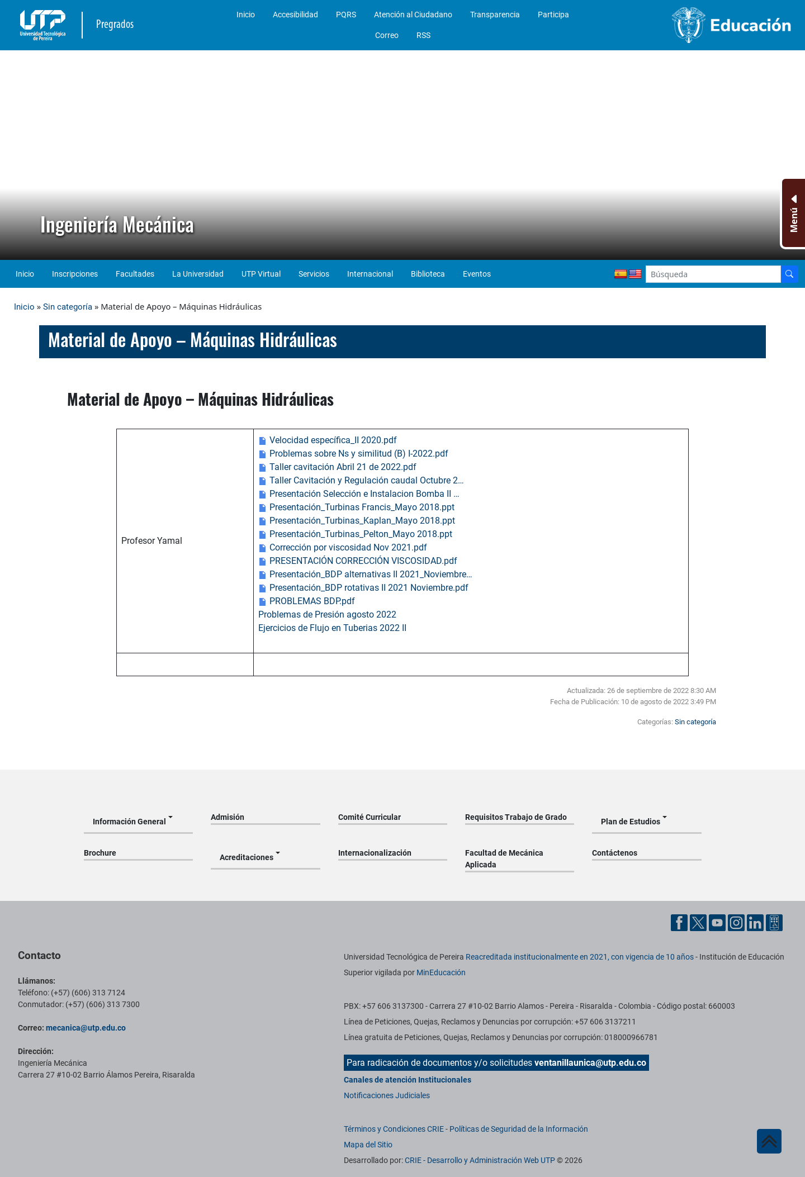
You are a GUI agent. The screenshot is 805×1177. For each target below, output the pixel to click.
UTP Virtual (261, 273)
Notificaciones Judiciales (387, 1095)
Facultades (135, 273)
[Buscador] (789, 274)
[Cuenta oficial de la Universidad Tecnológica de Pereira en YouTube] (718, 922)
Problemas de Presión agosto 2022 (327, 614)
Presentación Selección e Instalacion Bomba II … (359, 493)
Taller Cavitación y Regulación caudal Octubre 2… (361, 480)
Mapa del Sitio (368, 1144)
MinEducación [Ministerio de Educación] (441, 972)
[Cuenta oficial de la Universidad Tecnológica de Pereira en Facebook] (680, 922)
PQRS (346, 14)
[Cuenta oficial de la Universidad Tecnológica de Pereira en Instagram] (737, 922)
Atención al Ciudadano (413, 14)
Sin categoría (67, 307)
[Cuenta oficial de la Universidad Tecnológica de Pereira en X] (699, 922)
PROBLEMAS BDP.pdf (306, 601)
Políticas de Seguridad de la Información (518, 1128)
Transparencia (495, 14)
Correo (387, 35)
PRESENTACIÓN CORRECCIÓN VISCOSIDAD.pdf (357, 561)
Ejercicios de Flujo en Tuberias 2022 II (332, 628)
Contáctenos (614, 852)
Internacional (370, 273)
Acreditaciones (246, 857)
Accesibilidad (295, 14)
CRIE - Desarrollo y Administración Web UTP (480, 1160)
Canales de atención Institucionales (407, 1079)
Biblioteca (428, 273)
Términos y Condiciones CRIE (394, 1128)
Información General (129, 821)
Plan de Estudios (630, 821)
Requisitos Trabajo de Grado (516, 817)
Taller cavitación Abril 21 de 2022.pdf (337, 467)
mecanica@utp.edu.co (86, 1027)
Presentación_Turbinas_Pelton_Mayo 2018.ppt (355, 534)
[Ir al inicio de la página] (769, 1141)
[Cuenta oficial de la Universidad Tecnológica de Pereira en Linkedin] (756, 922)
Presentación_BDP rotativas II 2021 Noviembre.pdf (363, 587)
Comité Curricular (369, 817)
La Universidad (198, 273)
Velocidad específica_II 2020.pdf (327, 440)
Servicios (314, 273)
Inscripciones (75, 273)
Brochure (100, 852)
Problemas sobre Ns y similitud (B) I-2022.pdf (353, 453)
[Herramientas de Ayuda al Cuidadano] (774, 922)
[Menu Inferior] (792, 213)
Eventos (477, 273)
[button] (17, 155)
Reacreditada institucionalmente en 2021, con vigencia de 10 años (580, 956)
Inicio (245, 14)
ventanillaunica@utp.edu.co (590, 1062)
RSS (423, 35)
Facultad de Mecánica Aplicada (504, 858)
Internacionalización (374, 852)
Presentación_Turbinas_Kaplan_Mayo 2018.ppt (356, 520)
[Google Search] (713, 274)
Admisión (227, 817)
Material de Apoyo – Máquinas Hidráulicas (192, 339)
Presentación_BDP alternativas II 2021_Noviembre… (365, 574)
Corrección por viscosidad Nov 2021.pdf (342, 547)
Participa (553, 14)
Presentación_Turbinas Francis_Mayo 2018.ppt (356, 507)
